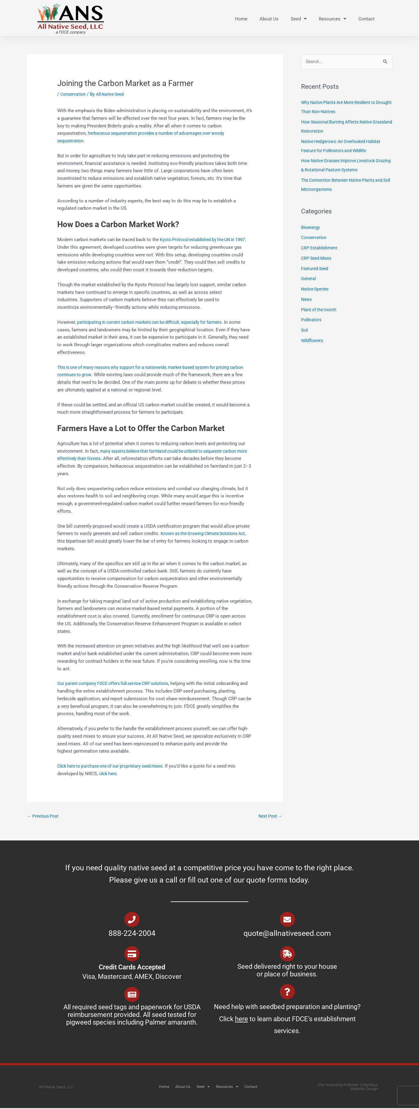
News (307, 300)
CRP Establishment (320, 248)
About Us (269, 19)
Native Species (316, 289)
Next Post (269, 816)
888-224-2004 (131, 934)
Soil (305, 330)
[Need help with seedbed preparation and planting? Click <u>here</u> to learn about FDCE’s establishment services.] (287, 992)
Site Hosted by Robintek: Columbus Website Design (348, 1087)
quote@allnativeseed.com (287, 934)
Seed (299, 18)
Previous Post (44, 816)
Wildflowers (313, 341)
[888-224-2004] (132, 920)
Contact (366, 19)
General (309, 279)
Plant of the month (320, 310)
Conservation (73, 94)
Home (241, 19)
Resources (332, 18)
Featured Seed (315, 269)
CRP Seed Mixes (317, 259)
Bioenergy (311, 228)
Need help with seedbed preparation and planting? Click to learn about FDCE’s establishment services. (287, 1020)
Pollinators (312, 320)
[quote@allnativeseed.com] (287, 920)
